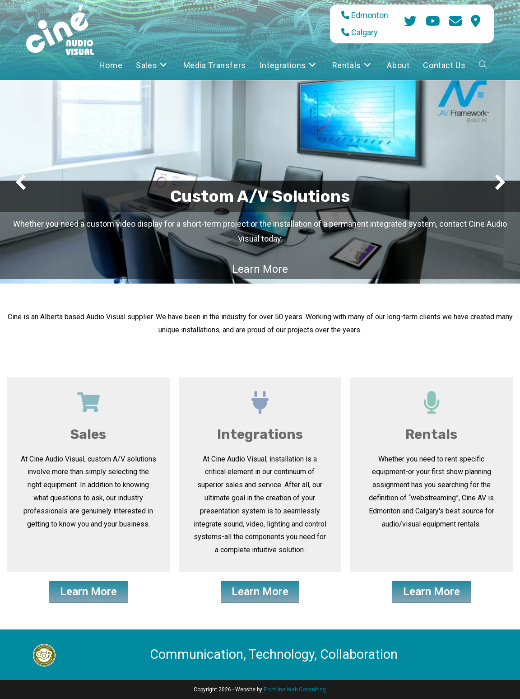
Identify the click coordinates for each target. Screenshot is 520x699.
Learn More (260, 269)
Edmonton (364, 15)
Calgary (359, 32)
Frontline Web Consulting (295, 689)
